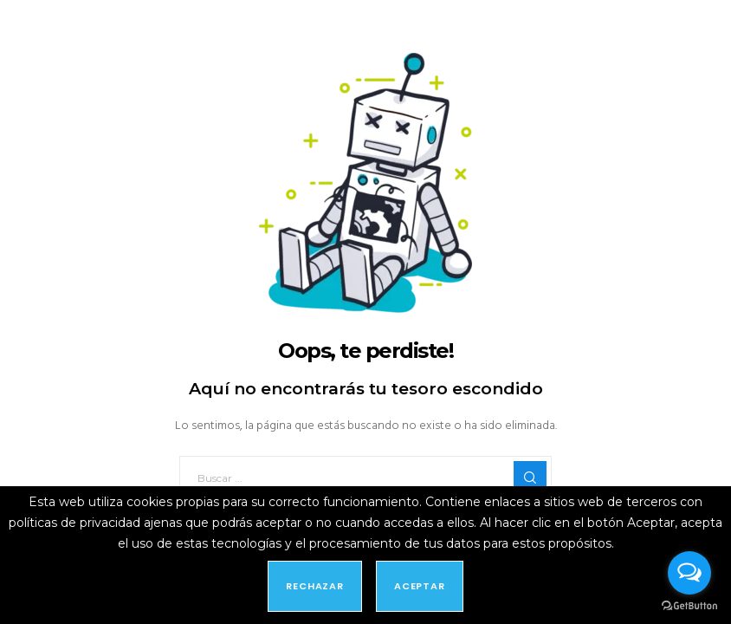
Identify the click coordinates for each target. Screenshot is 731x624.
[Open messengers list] (689, 573)
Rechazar (315, 586)
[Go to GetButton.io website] (689, 606)
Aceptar (419, 586)
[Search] (530, 477)
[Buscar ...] (365, 477)
